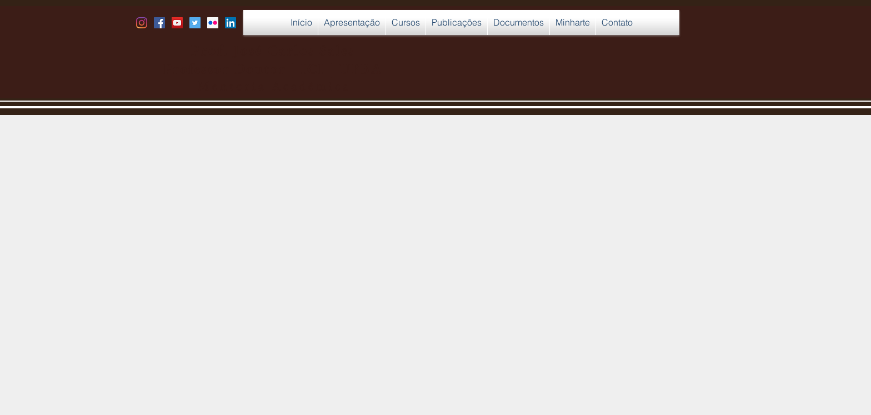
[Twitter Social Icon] (195, 22)
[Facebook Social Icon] (159, 22)
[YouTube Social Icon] (177, 22)
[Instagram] (141, 22)
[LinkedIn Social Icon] (230, 22)
